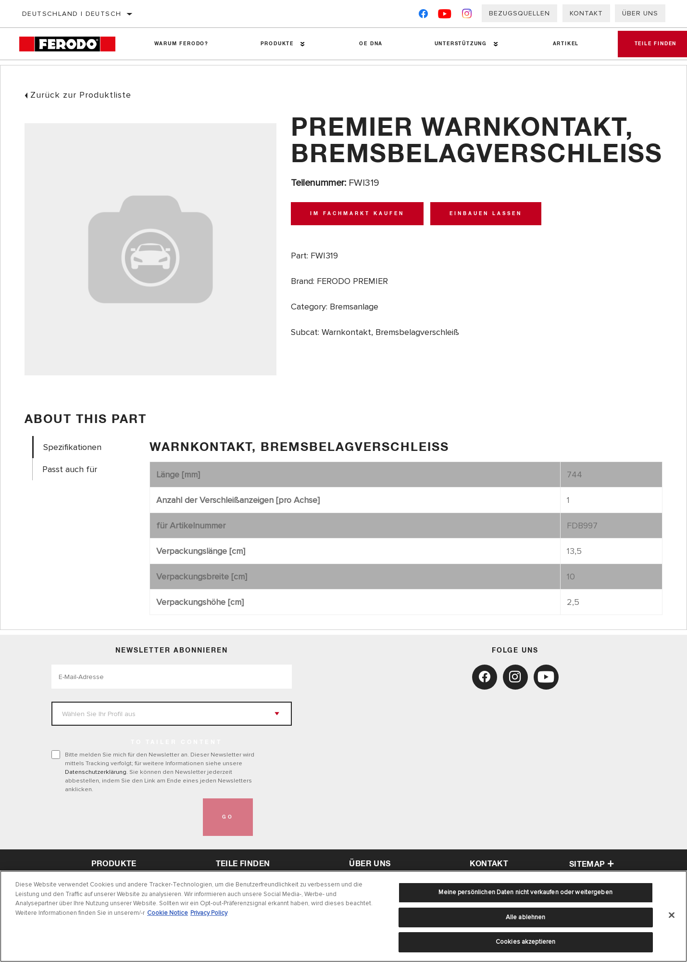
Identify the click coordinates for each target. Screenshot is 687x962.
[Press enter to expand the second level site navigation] (301, 44)
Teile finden (243, 864)
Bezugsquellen (519, 13)
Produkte (275, 43)
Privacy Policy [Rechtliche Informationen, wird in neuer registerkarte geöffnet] (208, 913)
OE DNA (368, 43)
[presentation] (124, 817)
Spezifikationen (72, 447)
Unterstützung (457, 43)
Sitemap (591, 864)
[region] (343, 916)
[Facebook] (423, 16)
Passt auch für (69, 469)
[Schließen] (671, 915)
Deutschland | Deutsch (71, 14)
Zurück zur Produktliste (80, 95)
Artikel (562, 43)
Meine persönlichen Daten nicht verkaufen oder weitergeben (525, 892)
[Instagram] (467, 16)
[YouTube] (445, 16)
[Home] (73, 44)
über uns (369, 864)
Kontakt (586, 13)
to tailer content (176, 742)
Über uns (640, 13)
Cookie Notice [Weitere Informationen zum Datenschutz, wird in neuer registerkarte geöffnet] (167, 913)
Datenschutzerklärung (95, 772)
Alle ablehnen (526, 917)
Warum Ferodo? (180, 43)
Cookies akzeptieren (525, 942)
